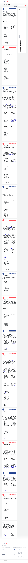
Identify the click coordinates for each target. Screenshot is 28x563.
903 (20, 50)
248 (20, 40)
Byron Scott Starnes (11, 104)
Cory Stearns (4, 533)
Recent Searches (20, 551)
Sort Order (15, 6)
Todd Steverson (4, 371)
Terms (13, 551)
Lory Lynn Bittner (6, 348)
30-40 (20, 35)
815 (20, 49)
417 (20, 44)
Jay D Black (7, 304)
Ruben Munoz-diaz (6, 477)
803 (20, 48)
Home (2, 551)
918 (20, 51)
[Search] (21, 5)
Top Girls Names (20, 556)
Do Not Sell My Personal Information (6, 552)
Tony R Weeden (11, 227)
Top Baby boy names (20, 554)
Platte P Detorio (6, 181)
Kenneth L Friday (11, 304)
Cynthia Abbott (11, 360)
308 (20, 42)
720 (20, 47)
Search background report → (12, 47)
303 (20, 41)
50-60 (20, 37)
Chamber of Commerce (5, 555)
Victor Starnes (6, 104)
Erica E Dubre (5, 467)
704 (20, 46)
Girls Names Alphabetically (21, 555)
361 (20, 43)
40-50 (20, 36)
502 (20, 45)
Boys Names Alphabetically (21, 557)
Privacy (13, 552)
